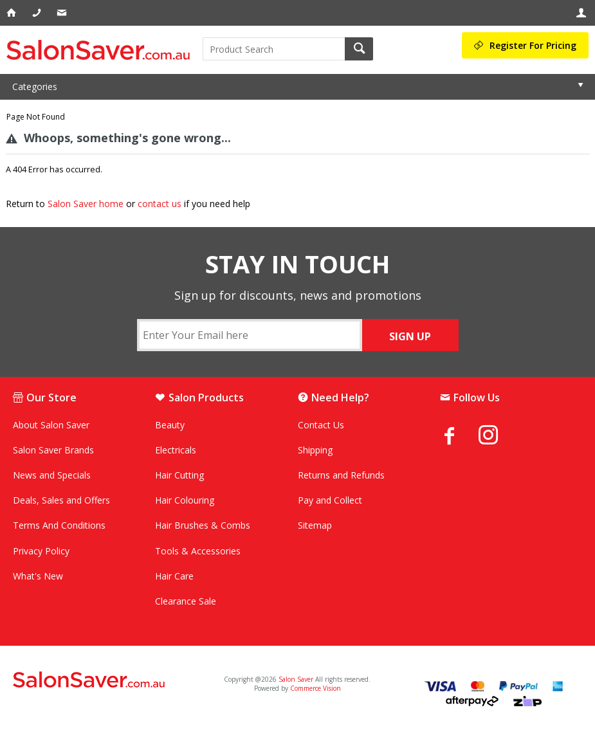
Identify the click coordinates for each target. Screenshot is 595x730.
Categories (34, 86)
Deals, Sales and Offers (61, 500)
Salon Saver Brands (53, 450)
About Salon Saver (51, 425)
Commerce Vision (315, 688)
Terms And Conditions (59, 525)
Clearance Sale (185, 601)
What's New (38, 576)
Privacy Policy (41, 551)
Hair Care (174, 576)
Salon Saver (296, 679)
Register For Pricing (533, 45)
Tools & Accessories (198, 551)
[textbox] (274, 48)
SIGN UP (410, 336)
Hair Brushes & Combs (202, 525)
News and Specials (52, 475)
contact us (159, 203)
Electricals (175, 450)
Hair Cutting (179, 475)
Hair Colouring (184, 500)
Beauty (170, 425)
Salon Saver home (86, 203)
